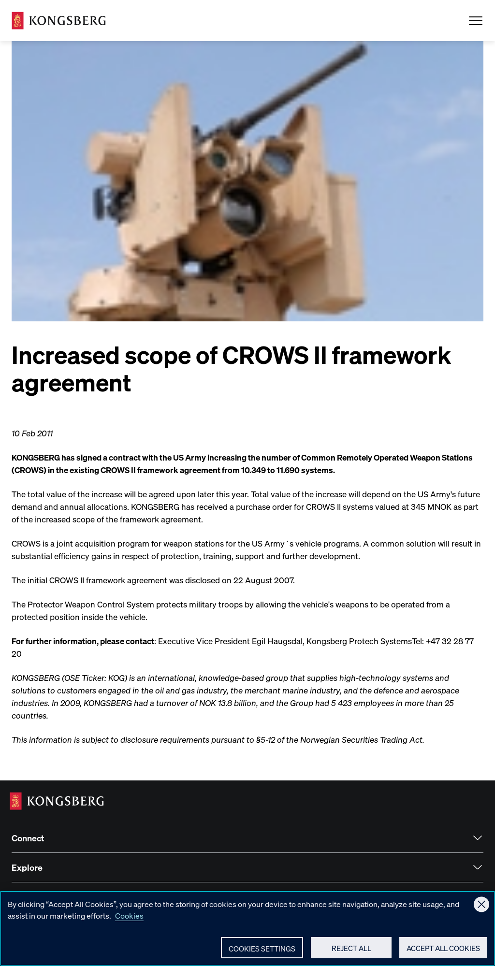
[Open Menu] (475, 21)
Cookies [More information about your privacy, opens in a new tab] (129, 924)
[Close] (481, 913)
